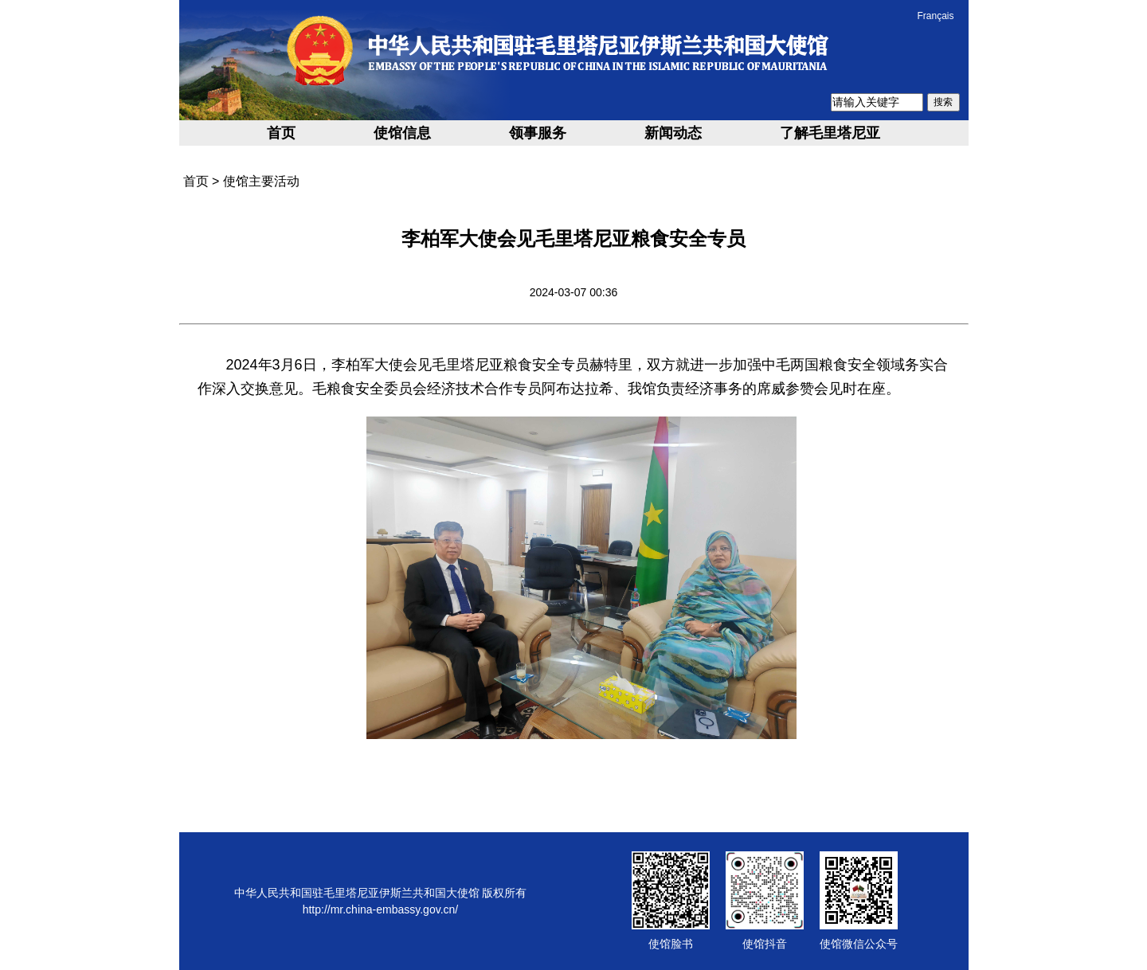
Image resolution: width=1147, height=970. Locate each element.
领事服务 (537, 133)
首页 (281, 133)
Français (935, 16)
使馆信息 (402, 133)
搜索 (943, 102)
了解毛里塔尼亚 (830, 133)
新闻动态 (673, 133)
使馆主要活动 (261, 181)
